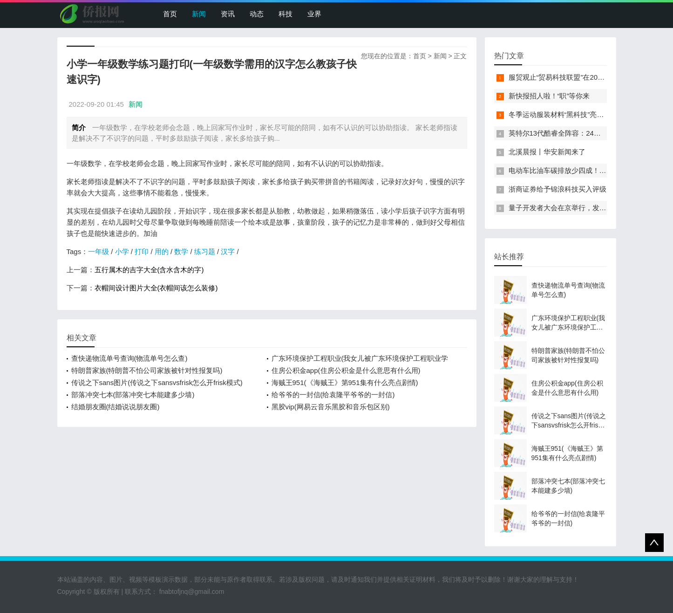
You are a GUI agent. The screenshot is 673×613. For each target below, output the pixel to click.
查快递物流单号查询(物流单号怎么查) (129, 358)
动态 (257, 14)
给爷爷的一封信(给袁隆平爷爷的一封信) (333, 395)
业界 (314, 14)
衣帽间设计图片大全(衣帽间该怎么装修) (156, 288)
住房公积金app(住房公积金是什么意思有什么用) (346, 370)
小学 (122, 251)
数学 (181, 251)
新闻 (199, 14)
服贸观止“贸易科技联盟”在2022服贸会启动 (574, 77)
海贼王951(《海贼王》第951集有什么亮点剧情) (345, 382)
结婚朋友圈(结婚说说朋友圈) (115, 407)
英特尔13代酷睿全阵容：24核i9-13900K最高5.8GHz (590, 133)
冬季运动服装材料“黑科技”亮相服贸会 (567, 114)
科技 (285, 14)
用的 (162, 251)
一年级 (98, 251)
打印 (142, 251)
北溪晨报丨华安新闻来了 (547, 152)
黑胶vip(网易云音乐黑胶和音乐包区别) (331, 407)
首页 (170, 14)
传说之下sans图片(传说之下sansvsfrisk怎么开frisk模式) (157, 382)
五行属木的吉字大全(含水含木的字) (149, 270)
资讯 (228, 14)
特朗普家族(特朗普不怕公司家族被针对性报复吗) (147, 370)
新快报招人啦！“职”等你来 (549, 96)
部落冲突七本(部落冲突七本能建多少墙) (133, 395)
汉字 (228, 251)
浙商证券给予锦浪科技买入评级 (557, 189)
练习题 (204, 251)
